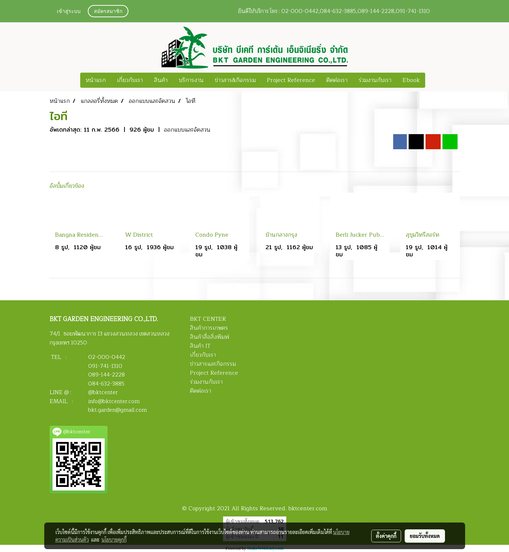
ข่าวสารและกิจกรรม (213, 364)
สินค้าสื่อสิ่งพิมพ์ (209, 337)
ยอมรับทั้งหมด (425, 536)
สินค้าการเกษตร (209, 328)
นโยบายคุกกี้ (114, 539)
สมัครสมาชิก (108, 11)
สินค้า (161, 80)
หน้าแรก (96, 80)
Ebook (411, 80)
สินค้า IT (200, 346)
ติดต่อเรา (336, 80)
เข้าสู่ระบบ (69, 11)
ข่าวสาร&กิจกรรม (235, 80)
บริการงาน (191, 80)
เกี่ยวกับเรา (130, 80)
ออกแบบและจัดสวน (187, 129)
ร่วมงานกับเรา (375, 80)
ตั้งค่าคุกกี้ (386, 536)
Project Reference (291, 80)
